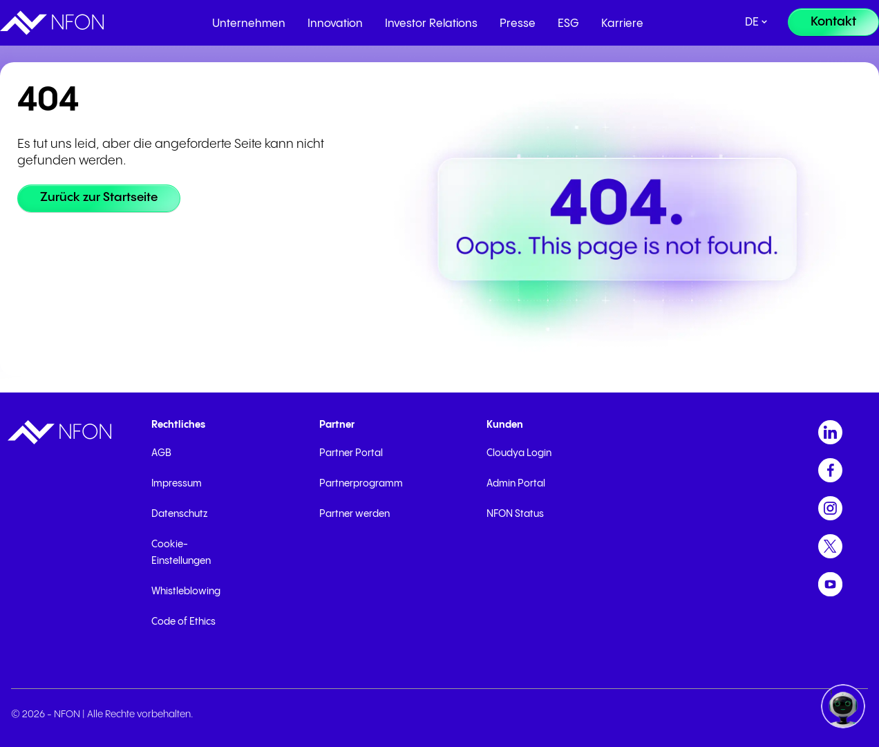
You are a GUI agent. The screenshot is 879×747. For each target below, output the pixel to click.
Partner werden (354, 514)
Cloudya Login (518, 453)
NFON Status (515, 514)
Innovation (335, 24)
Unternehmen (248, 24)
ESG (568, 24)
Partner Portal (351, 453)
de (752, 22)
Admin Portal (515, 484)
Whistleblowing (185, 591)
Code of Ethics (183, 622)
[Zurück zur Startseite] (100, 198)
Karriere (622, 24)
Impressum (176, 484)
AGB (161, 453)
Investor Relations (431, 24)
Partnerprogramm (361, 484)
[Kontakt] (833, 22)
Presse (518, 24)
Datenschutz (179, 514)
